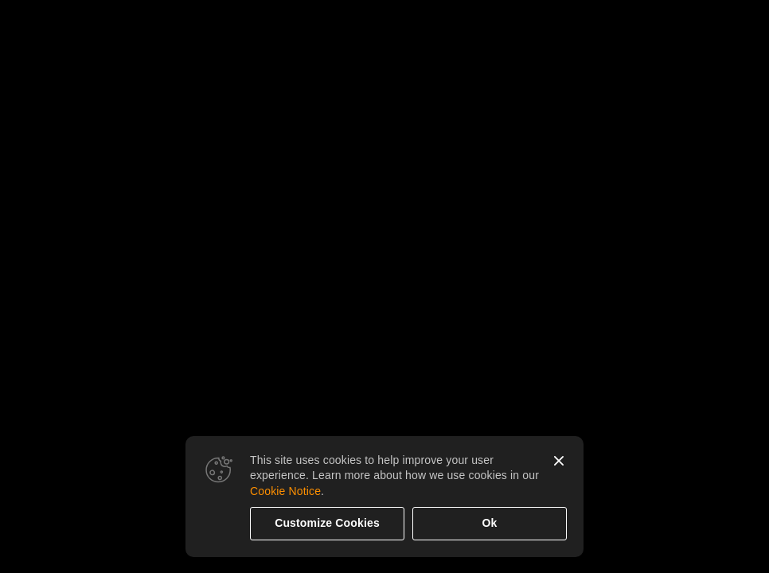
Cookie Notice (285, 491)
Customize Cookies (327, 522)
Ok (490, 522)
